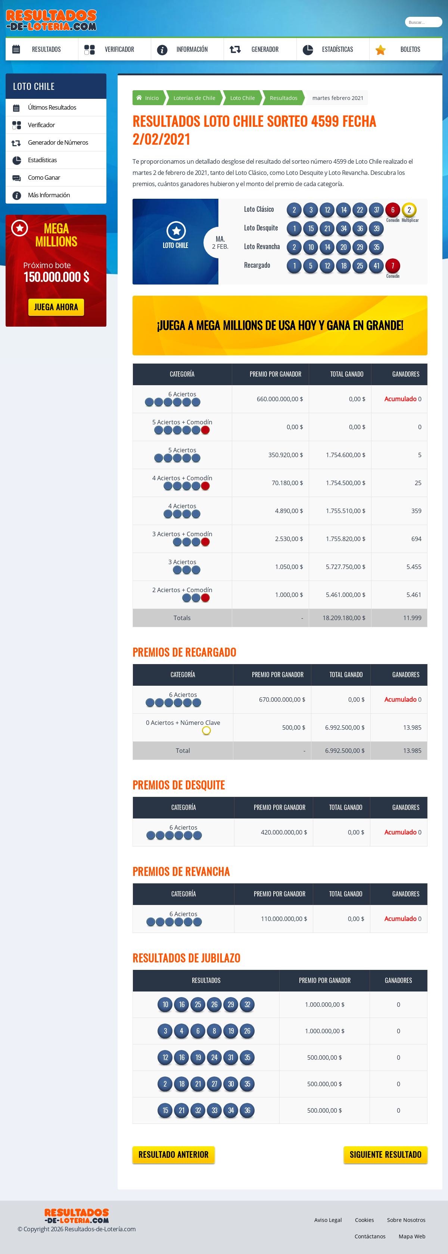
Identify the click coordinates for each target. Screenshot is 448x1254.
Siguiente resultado (385, 1154)
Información (192, 49)
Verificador (119, 49)
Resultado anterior (174, 1154)
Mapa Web (412, 1236)
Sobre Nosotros (406, 1219)
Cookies (364, 1219)
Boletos (410, 49)
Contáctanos (370, 1236)
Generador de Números (58, 142)
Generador (265, 49)
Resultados (46, 49)
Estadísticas (337, 49)
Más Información (49, 195)
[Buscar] (423, 22)
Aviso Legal (328, 1219)
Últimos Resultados (52, 107)
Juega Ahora (56, 307)
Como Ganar (44, 177)
